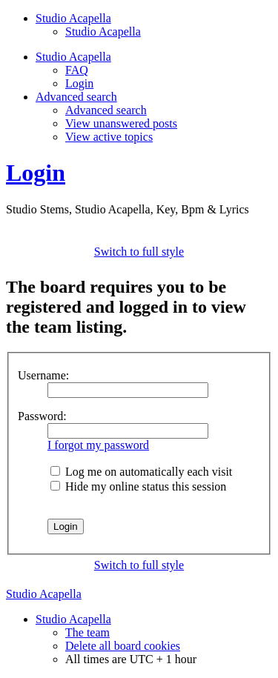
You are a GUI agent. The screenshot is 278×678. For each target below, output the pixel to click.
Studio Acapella (103, 31)
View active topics (109, 136)
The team (87, 632)
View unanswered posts (121, 123)
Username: (43, 375)
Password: (42, 416)
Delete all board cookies (122, 645)
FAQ (76, 70)
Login (79, 83)
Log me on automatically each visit (141, 471)
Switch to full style (139, 251)
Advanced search (106, 110)
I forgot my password (98, 445)
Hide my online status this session (138, 486)
